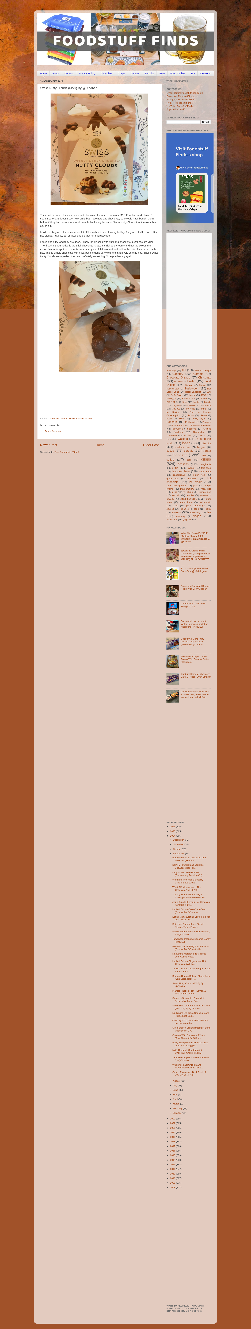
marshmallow (187, 489)
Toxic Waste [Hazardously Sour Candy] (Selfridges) (194, 570)
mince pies (205, 492)
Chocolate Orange (178, 377)
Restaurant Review (201, 425)
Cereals (135, 73)
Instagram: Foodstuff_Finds (180, 99)
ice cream (195, 482)
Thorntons (171, 435)
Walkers (183, 438)
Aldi (183, 370)
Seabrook (192, 428)
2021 (173, 1128)
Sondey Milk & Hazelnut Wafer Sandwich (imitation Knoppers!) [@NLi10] (194, 624)
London (196, 402)
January (177, 1113)
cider (203, 455)
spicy (208, 509)
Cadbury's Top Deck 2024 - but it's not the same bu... (190, 1022)
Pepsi (169, 419)
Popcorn (171, 421)
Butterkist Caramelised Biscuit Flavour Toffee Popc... (188, 925)
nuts (90, 418)
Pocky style (198, 418)
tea (209, 512)
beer (186, 443)
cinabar (64, 418)
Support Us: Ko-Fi (175, 109)
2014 (173, 1160)
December (178, 840)
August (177, 1081)
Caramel (198, 373)
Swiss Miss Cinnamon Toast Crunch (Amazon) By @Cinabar (191, 1007)
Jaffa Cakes (177, 395)
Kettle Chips (188, 398)
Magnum (176, 405)
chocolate (53, 418)
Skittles (207, 428)
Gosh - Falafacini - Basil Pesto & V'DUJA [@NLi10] (189, 1073)
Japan (192, 395)
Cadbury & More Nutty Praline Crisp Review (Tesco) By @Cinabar (192, 642)
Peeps (204, 415)
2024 (173, 836)
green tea (172, 478)
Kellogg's (171, 398)
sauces (170, 509)
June (176, 1090)
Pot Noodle (191, 422)
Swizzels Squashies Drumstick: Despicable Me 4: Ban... (188, 999)
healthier (192, 478)
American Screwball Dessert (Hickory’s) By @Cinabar (195, 587)
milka (174, 492)
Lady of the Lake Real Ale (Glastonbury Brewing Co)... (188, 873)
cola (189, 459)
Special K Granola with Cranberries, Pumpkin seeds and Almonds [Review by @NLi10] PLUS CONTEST (195, 555)
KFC (203, 395)
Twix (168, 439)
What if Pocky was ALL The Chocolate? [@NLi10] (186, 888)
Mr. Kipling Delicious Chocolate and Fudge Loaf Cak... (190, 1014)
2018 (173, 1141)
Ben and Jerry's (203, 370)
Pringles (206, 422)
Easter (191, 381)
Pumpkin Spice (179, 425)
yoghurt (187, 519)
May (175, 1094)
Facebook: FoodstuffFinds (180, 96)
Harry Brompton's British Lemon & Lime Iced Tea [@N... (190, 1044)
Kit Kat (170, 401)
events (191, 468)
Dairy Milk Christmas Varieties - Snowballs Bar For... (188, 866)
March (176, 1103)
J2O (209, 392)
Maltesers (191, 405)
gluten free (199, 475)
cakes (170, 450)
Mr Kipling (172, 412)
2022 (173, 1123)
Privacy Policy (87, 73)
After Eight (171, 370)
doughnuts (205, 464)
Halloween (191, 388)
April (175, 1099)
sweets (176, 512)
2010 (173, 1178)
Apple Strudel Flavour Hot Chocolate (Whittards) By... (191, 903)
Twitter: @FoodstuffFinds (179, 103)
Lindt (184, 402)
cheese (207, 451)
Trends (202, 435)
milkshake (188, 492)
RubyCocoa (177, 429)
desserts (183, 464)
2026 (173, 826)
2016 (173, 1150)
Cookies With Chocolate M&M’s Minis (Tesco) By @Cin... (188, 1036)
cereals (188, 450)
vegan (197, 515)
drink (175, 467)
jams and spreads (176, 485)
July (175, 1085)
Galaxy (188, 385)
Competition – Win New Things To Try (193, 605)
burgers (201, 447)
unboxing (180, 516)
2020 (173, 1132)
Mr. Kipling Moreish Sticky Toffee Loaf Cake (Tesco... (189, 955)
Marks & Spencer (78, 418)
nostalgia (204, 495)
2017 (173, 1146)
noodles (190, 495)
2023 (173, 1118)
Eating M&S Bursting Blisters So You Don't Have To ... (191, 918)
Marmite (206, 405)
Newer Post (48, 445)
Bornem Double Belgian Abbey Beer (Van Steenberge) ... (191, 977)
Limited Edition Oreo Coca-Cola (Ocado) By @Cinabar (189, 910)
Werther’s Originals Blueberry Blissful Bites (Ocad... (187, 881)
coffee (170, 459)
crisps (206, 459)
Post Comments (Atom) (67, 452)
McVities (190, 408)
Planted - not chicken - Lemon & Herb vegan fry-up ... (189, 992)
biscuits (206, 443)
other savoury (188, 498)
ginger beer (205, 471)
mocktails (176, 495)
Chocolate (106, 73)
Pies (181, 418)
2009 (173, 1182)
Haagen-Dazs (172, 389)
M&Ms (207, 402)
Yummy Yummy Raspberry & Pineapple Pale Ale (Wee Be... (189, 896)
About (55, 73)
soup (196, 509)
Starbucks (198, 432)
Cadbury (177, 373)
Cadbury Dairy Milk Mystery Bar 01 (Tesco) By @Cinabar (196, 675)
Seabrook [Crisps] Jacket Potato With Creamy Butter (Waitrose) (195, 659)
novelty (170, 499)
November (178, 844)
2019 (173, 1137)
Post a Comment (53, 431)
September (179, 853)
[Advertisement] (92, 393)
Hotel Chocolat (193, 392)
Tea (193, 73)
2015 (173, 1155)
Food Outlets (177, 73)
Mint (203, 408)
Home (43, 73)
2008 (173, 1187)
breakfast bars (182, 447)
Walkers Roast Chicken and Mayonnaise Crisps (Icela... (187, 1066)
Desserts (205, 73)
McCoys (176, 408)
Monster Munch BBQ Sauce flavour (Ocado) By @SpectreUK (190, 948)
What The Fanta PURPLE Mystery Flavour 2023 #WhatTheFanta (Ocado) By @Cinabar (195, 537)
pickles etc (205, 502)
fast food (206, 468)
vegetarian (171, 519)
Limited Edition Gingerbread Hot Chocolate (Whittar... (189, 962)
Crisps (121, 73)
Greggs (202, 385)
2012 (173, 1169)
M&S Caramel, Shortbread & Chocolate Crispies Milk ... (187, 1051)
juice (195, 485)
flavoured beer (181, 471)
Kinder (204, 398)
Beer (162, 73)
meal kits (206, 489)
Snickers (178, 432)
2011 (173, 1173)
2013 (173, 1164)
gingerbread (178, 475)
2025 (173, 831)
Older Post (151, 445)
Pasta (191, 415)
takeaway (195, 512)
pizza (175, 505)
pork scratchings (195, 505)
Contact (69, 73)
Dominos (178, 381)
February (178, 1108)
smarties (185, 509)
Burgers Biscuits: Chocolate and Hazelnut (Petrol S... (189, 859)
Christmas (204, 377)
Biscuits (149, 73)
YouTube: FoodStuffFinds (179, 106)
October (177, 849)
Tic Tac (188, 435)
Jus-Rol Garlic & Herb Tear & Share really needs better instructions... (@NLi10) (195, 694)
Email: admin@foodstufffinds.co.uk (184, 93)
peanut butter (186, 502)
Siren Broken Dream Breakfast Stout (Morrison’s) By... (191, 1029)
